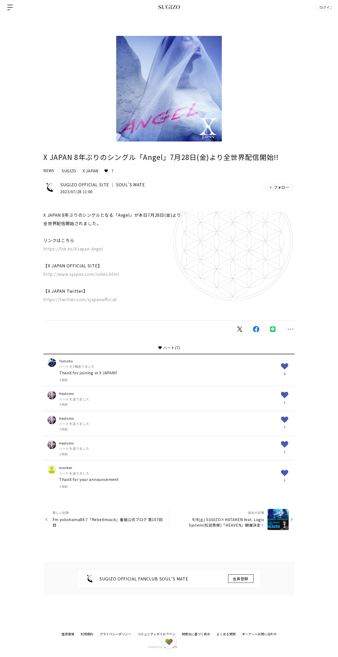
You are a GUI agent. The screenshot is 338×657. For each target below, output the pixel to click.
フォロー (279, 187)
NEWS (48, 170)
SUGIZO (69, 170)
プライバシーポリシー (115, 634)
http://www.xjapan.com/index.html (81, 274)
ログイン (322, 7)
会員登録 (240, 578)
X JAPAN (90, 170)
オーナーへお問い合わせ (259, 634)
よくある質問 (226, 634)
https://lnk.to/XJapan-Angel (73, 248)
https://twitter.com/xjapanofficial (80, 299)
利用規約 (87, 634)
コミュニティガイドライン (156, 634)
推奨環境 (68, 634)
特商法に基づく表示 (196, 634)
